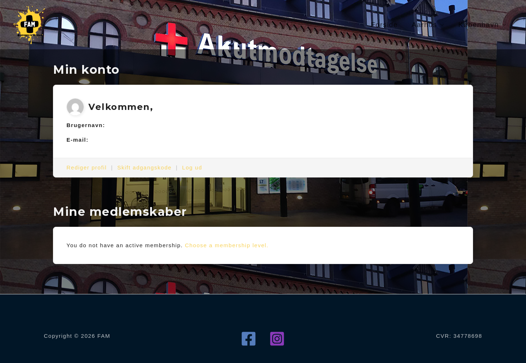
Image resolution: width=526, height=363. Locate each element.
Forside (384, 24)
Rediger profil (86, 167)
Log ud (192, 167)
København (478, 24)
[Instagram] (277, 339)
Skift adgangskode (144, 167)
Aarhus (424, 24)
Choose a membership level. (226, 245)
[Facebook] (248, 339)
